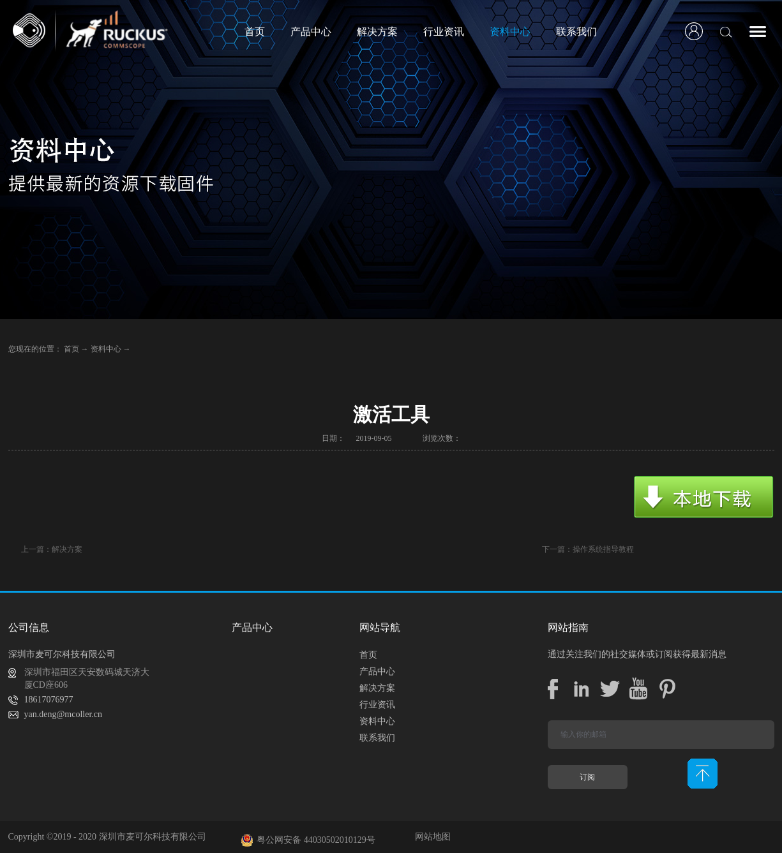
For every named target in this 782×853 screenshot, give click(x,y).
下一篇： (588, 549)
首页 (254, 31)
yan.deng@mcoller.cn (63, 714)
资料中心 (106, 349)
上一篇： (51, 549)
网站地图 (430, 837)
